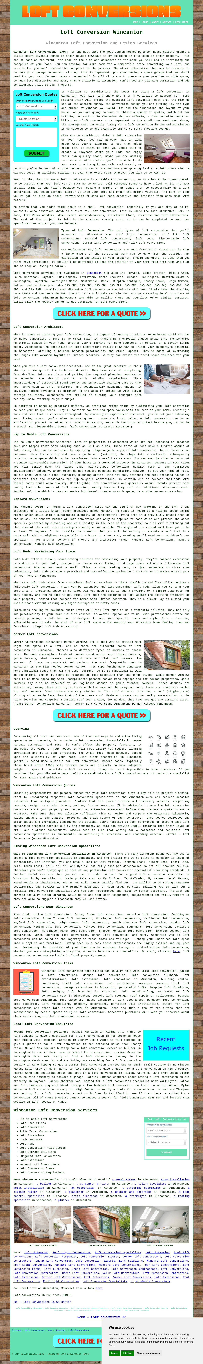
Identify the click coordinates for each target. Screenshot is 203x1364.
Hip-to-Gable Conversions (150, 1281)
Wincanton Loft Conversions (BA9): (40, 51)
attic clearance (85, 1196)
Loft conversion (26, 273)
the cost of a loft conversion (92, 1073)
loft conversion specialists (80, 971)
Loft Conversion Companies (56, 1256)
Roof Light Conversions (72, 1252)
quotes (78, 793)
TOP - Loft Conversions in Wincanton (42, 1302)
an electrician (83, 1187)
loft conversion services (69, 1016)
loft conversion (129, 135)
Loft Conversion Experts (99, 1256)
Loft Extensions (25, 1277)
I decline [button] (127, 1353)
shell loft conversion (105, 207)
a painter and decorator (131, 1192)
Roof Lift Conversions (161, 1264)
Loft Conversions (174, 1269)
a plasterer (74, 1192)
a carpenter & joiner (93, 1183)
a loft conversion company (103, 1056)
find (25, 914)
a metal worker (124, 1179)
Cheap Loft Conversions (80, 1273)
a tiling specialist (150, 1183)
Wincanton (94, 273)
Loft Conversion (34, 1330)
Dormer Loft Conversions (142, 1256)
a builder (44, 1183)
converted (94, 183)
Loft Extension (36, 1252)
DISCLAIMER (181, 22)
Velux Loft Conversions (120, 1273)
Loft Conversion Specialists (118, 1252)
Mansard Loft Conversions (167, 1260)
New (50, 1330)
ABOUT (155, 22)
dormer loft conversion (104, 975)
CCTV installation (175, 1179)
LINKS (145, 22)
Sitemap (16, 1330)
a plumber (62, 1200)
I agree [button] (114, 1353)
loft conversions (108, 249)
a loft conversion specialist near (130, 1081)
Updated (60, 1330)
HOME (135, 22)
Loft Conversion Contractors (134, 1269)
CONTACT (166, 22)
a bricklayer (135, 1196)
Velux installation (28, 1187)
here (176, 951)
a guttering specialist (142, 1187)
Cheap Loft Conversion (54, 1260)
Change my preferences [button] (148, 1353)
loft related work (67, 1008)
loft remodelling (56, 1004)
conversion (173, 491)
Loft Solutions (131, 1260)
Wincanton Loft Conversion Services (55, 1110)
